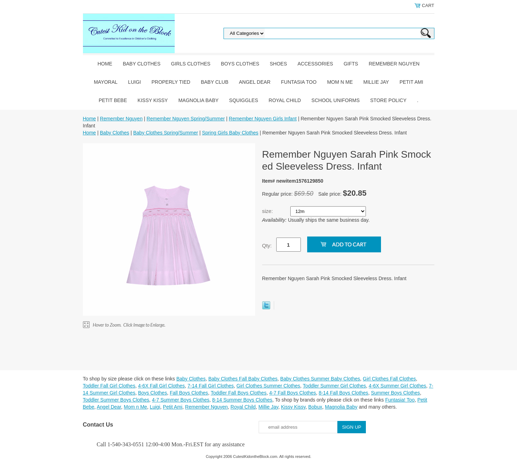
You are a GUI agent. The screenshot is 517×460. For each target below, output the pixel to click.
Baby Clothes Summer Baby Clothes (320, 379)
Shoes (278, 64)
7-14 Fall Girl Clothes (211, 386)
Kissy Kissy (152, 100)
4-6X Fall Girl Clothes (161, 386)
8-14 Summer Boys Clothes (242, 400)
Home (104, 64)
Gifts (351, 64)
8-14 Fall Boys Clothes (343, 393)
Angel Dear (255, 82)
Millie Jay (376, 82)
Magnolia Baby (198, 100)
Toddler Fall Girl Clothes (109, 386)
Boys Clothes (240, 64)
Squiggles (243, 100)
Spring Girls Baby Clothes (230, 133)
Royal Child (285, 100)
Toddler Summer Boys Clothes (116, 400)
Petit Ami (411, 82)
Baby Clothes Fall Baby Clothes (243, 379)
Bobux (315, 407)
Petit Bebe (113, 100)
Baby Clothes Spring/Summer (165, 133)
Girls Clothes (191, 64)
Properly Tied (170, 82)
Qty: (267, 245)
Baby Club (214, 82)
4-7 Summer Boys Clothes (180, 400)
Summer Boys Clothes (395, 393)
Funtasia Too (299, 82)
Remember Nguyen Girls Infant (263, 118)
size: (268, 211)
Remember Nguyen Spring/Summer (186, 118)
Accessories (315, 64)
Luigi (134, 82)
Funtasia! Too (400, 400)
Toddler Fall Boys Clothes (238, 393)
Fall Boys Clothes (189, 393)
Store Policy (388, 100)
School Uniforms (335, 100)
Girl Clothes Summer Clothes (268, 386)
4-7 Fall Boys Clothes (292, 393)
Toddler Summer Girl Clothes (334, 386)
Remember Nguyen (394, 64)
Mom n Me (340, 82)
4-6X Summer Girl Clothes (397, 386)
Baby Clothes (141, 64)
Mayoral (105, 82)
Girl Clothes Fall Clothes (389, 379)
